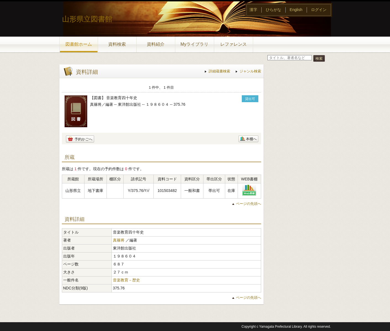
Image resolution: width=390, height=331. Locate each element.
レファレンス (233, 44)
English (296, 9)
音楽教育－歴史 (126, 280)
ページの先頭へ (248, 204)
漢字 (253, 9)
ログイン (319, 9)
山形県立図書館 (87, 19)
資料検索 (117, 44)
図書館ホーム (78, 44)
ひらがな (273, 9)
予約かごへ (83, 139)
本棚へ (251, 139)
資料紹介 (156, 44)
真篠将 (118, 240)
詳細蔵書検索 (219, 71)
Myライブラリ (194, 44)
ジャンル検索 (250, 71)
